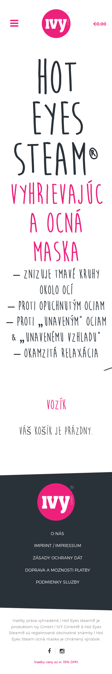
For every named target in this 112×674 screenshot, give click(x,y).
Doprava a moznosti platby (57, 569)
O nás (57, 533)
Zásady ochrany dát (57, 557)
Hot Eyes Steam (56, 119)
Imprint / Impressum (57, 545)
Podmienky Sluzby (57, 581)
